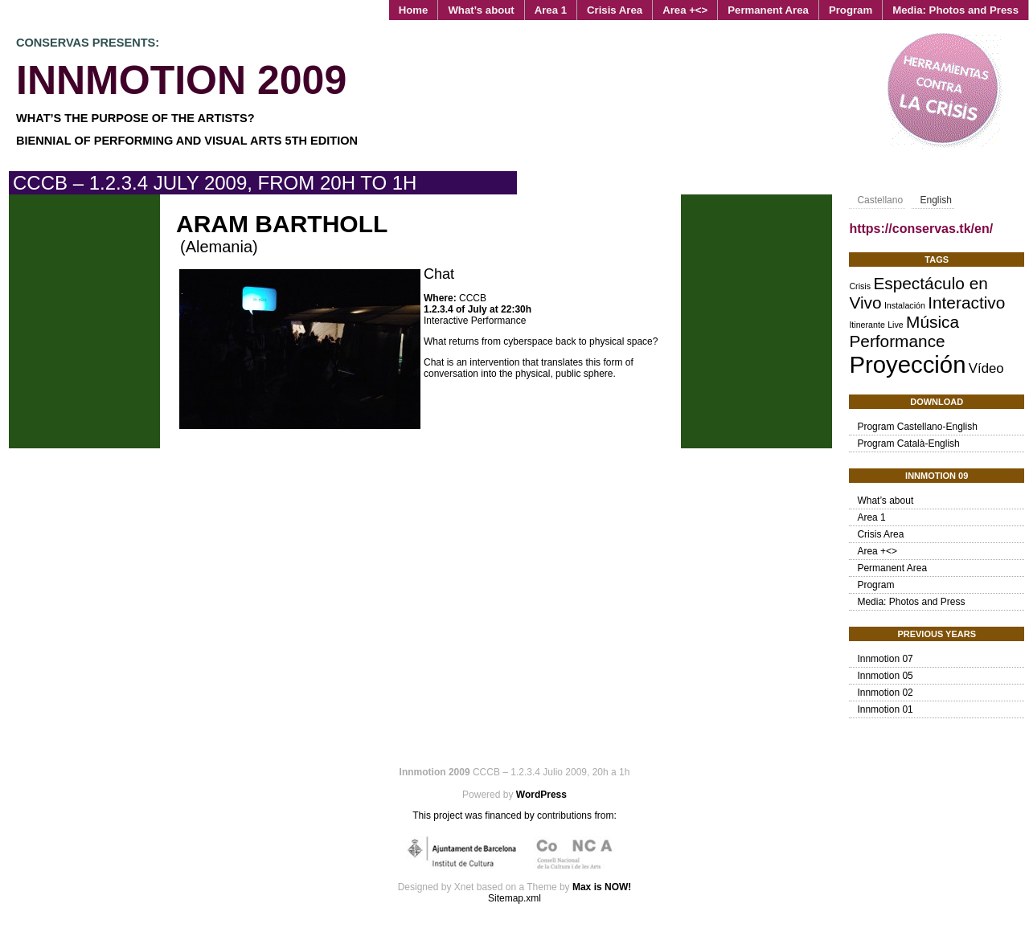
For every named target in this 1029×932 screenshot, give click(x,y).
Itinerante (866, 324)
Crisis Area (614, 10)
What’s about (481, 10)
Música (932, 322)
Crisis (860, 286)
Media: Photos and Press (955, 10)
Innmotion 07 (884, 658)
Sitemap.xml (514, 898)
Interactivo (966, 302)
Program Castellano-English (917, 426)
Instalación (904, 305)
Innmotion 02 (884, 692)
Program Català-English (908, 443)
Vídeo (986, 368)
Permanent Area (768, 10)
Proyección (907, 364)
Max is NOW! (601, 887)
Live (896, 324)
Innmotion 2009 (181, 80)
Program (850, 10)
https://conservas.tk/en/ (921, 228)
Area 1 (551, 10)
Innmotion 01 (884, 709)
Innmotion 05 (884, 675)
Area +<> (684, 10)
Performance (897, 341)
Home (413, 10)
